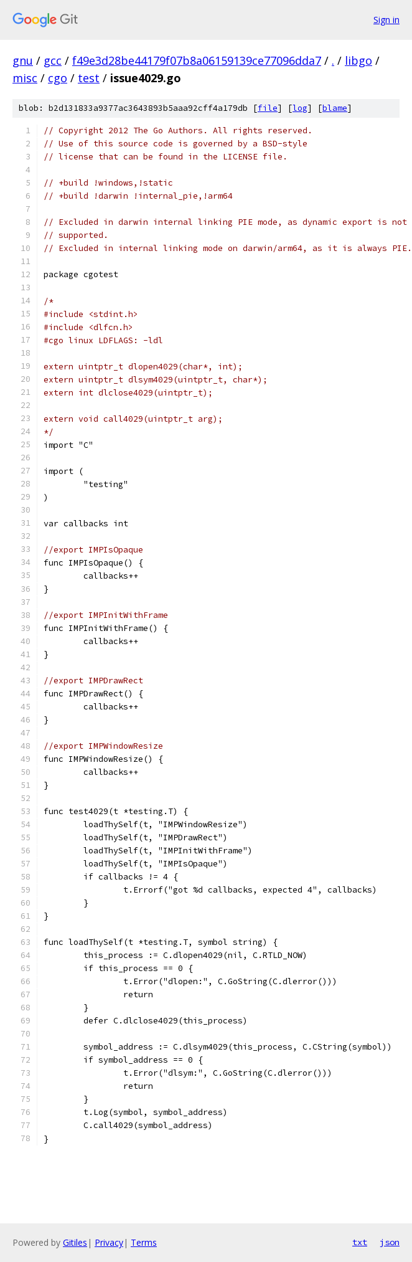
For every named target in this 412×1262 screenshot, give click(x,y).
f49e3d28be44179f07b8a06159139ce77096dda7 (196, 60)
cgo (57, 77)
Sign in (386, 20)
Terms (144, 1242)
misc (24, 77)
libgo (358, 60)
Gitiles (75, 1242)
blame (334, 108)
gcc (53, 60)
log (300, 108)
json (390, 1242)
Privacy (109, 1242)
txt (359, 1242)
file (268, 108)
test (89, 77)
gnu (22, 60)
